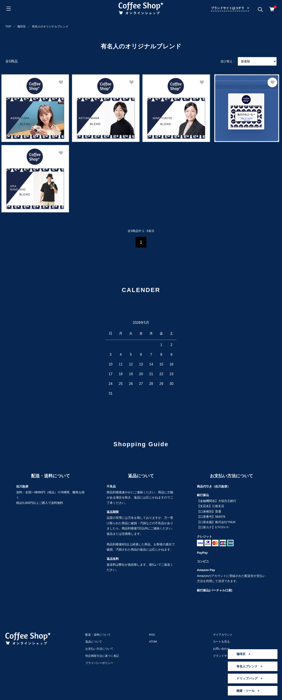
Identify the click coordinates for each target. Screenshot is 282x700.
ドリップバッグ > (249, 678)
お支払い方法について (99, 648)
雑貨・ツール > (247, 690)
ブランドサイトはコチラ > (230, 8)
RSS (152, 634)
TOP (8, 26)
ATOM (153, 641)
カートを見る (221, 641)
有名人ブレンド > (249, 666)
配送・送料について (98, 634)
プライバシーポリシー (99, 663)
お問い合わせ (221, 648)
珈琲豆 (21, 26)
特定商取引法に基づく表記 (102, 655)
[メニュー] (8, 8)
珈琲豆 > (243, 654)
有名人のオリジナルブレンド (50, 26)
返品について (93, 641)
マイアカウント (223, 634)
